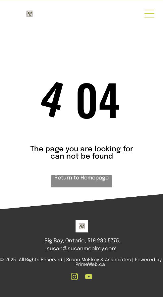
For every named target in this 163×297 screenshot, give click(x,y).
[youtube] (88, 278)
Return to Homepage (81, 178)
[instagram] (74, 278)
